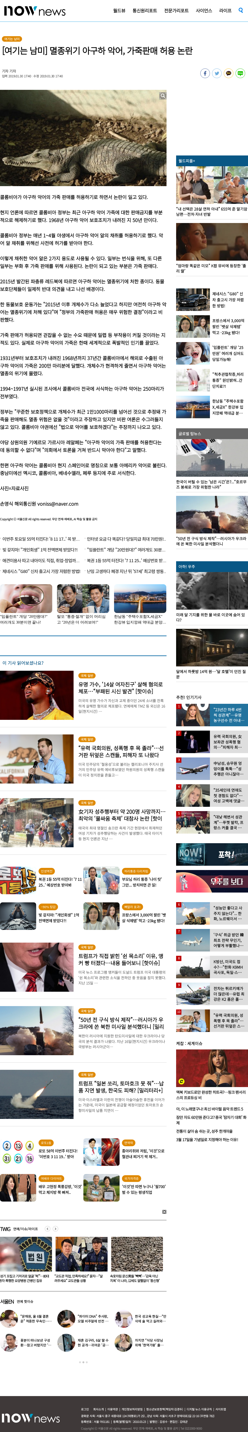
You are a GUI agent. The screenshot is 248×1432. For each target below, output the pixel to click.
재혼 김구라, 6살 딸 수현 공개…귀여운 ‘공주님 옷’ (93, 1345)
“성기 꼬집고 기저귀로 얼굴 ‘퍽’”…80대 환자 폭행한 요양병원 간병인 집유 (78, 1278)
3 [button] (87, 1362)
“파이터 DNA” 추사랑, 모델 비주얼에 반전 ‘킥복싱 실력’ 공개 (93, 1321)
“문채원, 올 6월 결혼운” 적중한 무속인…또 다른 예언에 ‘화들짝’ (36, 1321)
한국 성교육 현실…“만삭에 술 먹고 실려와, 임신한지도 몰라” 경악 (150, 1321)
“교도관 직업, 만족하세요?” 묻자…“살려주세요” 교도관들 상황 (133, 1278)
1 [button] (80, 1362)
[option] (79, 1261)
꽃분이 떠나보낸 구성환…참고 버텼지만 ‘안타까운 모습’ (35, 1345)
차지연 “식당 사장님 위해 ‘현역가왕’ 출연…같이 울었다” (149, 1345)
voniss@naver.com (57, 503)
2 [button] (83, 1362)
